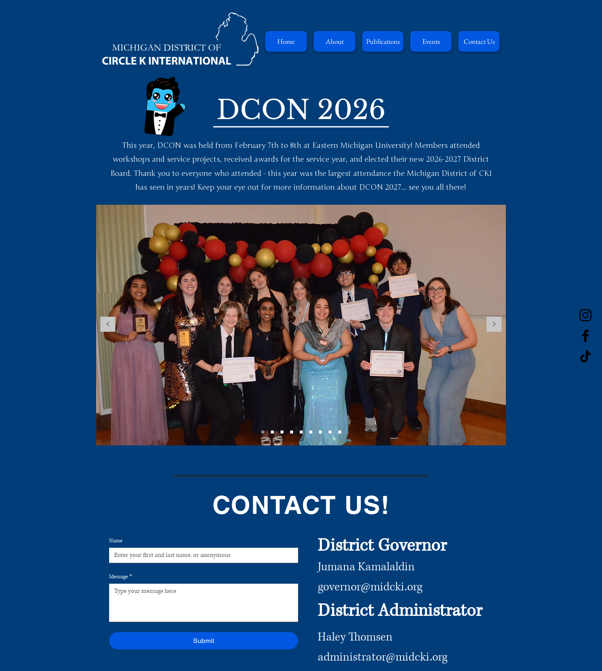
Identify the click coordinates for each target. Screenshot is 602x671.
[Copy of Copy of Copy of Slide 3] (339, 431)
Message (120, 576)
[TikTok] (585, 356)
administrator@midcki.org (382, 657)
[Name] (201, 555)
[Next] (494, 325)
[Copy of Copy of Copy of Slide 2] (301, 431)
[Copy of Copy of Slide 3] (330, 431)
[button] (334, 41)
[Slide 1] (262, 431)
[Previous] (107, 325)
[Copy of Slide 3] (320, 431)
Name (115, 540)
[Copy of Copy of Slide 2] (291, 431)
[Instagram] (585, 315)
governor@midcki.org (370, 587)
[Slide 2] (272, 431)
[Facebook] (585, 336)
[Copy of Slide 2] (282, 431)
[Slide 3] (310, 431)
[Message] (203, 602)
